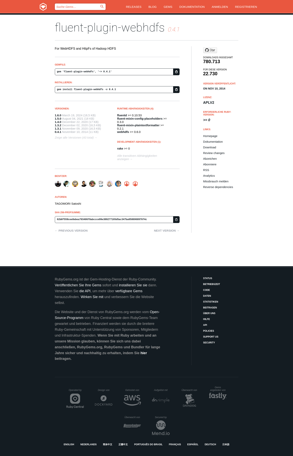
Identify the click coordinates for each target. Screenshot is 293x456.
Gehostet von (133, 390)
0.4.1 (58, 131)
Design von (105, 390)
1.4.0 (58, 122)
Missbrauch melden (216, 181)
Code (206, 290)
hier (144, 353)
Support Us (210, 336)
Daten (207, 296)
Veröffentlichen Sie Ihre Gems (78, 285)
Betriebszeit (211, 284)
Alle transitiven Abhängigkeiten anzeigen (137, 157)
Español (192, 444)
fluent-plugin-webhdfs (110, 27)
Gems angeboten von (218, 388)
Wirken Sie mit (92, 297)
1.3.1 (58, 128)
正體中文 (123, 444)
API (205, 325)
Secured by (162, 417)
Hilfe (206, 319)
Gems (168, 6)
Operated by (76, 391)
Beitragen (210, 307)
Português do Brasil (148, 444)
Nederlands (88, 444)
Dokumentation (192, 6)
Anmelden (220, 6)
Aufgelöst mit (162, 390)
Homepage (210, 136)
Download (209, 147)
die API (85, 291)
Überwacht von (190, 390)
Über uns (209, 313)
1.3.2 (58, 125)
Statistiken (210, 301)
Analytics (209, 175)
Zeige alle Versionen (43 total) (74, 137)
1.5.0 (58, 118)
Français (175, 444)
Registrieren (246, 6)
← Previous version (71, 230)
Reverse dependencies (218, 187)
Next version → (167, 230)
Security (209, 342)
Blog (153, 6)
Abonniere (209, 164)
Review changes (214, 153)
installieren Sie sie (133, 285)
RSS (206, 170)
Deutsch (210, 444)
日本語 (225, 444)
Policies (208, 331)
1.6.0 (58, 115)
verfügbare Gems (128, 291)
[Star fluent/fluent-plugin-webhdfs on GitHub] (210, 50)
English (69, 444)
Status (207, 278)
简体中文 (107, 444)
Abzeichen (210, 158)
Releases (133, 6)
